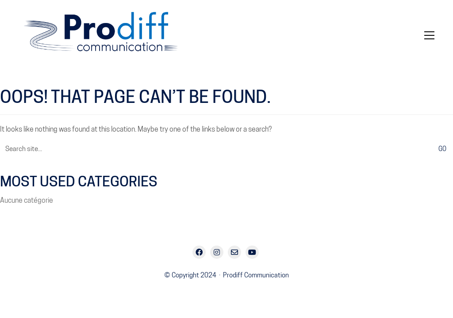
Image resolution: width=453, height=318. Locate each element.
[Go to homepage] (107, 35)
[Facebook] (199, 252)
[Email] (234, 252)
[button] (429, 35)
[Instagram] (216, 252)
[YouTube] (252, 252)
